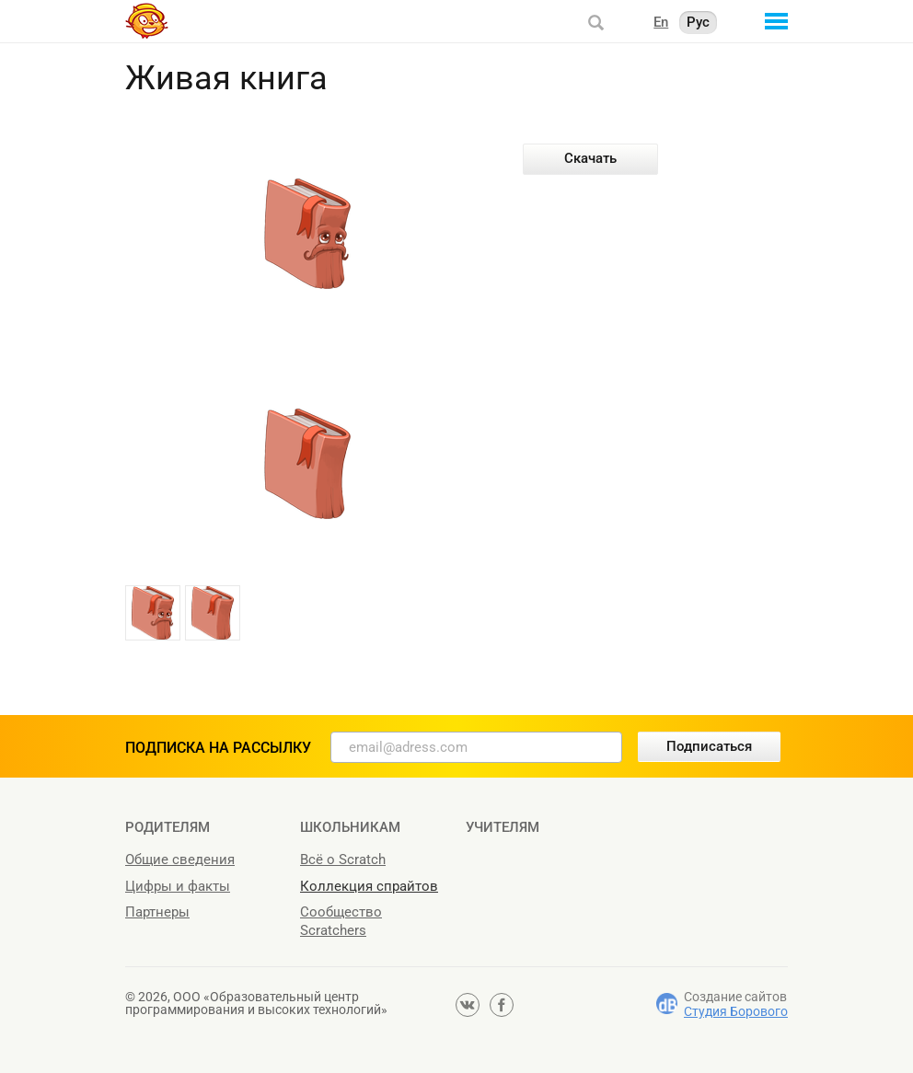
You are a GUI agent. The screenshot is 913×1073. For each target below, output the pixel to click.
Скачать (590, 158)
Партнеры (157, 912)
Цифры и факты (177, 886)
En (660, 22)
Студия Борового (736, 1011)
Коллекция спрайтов (369, 886)
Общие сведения (180, 859)
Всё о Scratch (343, 859)
